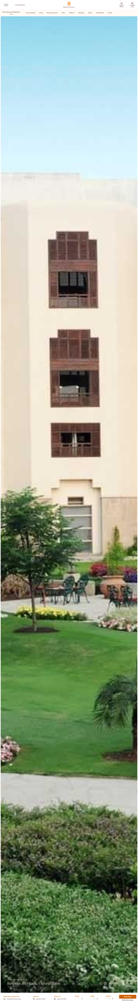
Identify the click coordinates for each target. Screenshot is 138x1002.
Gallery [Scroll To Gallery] (90, 13)
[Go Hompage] (69, 5)
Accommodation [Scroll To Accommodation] (30, 13)
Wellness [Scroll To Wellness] (71, 13)
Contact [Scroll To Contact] (110, 13)
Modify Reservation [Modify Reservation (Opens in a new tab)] (127, 1000)
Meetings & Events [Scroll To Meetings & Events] (52, 13)
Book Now (127, 997)
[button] (40, 997)
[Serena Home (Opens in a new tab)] (6, 5)
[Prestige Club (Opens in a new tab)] (132, 5)
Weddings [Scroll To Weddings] (81, 13)
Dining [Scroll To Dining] (41, 13)
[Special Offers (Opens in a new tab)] (122, 5)
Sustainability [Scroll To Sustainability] (100, 13)
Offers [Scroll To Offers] (63, 13)
